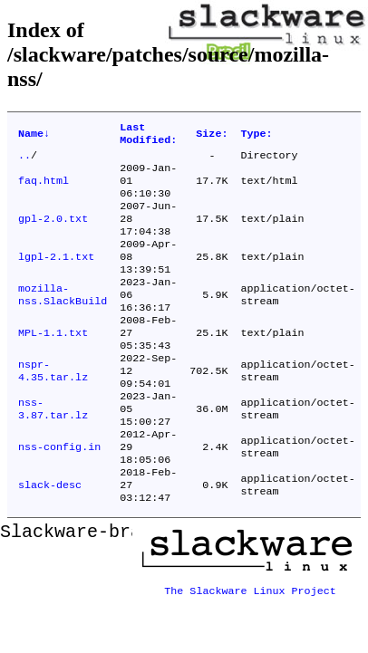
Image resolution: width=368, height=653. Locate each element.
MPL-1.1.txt (53, 363)
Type (256, 136)
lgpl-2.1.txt (56, 276)
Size (212, 136)
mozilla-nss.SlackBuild (62, 319)
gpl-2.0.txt (53, 233)
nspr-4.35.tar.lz (53, 406)
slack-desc (50, 537)
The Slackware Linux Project (250, 638)
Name (34, 136)
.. (24, 160)
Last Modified (148, 135)
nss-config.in (59, 493)
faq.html (43, 189)
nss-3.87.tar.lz (53, 450)
